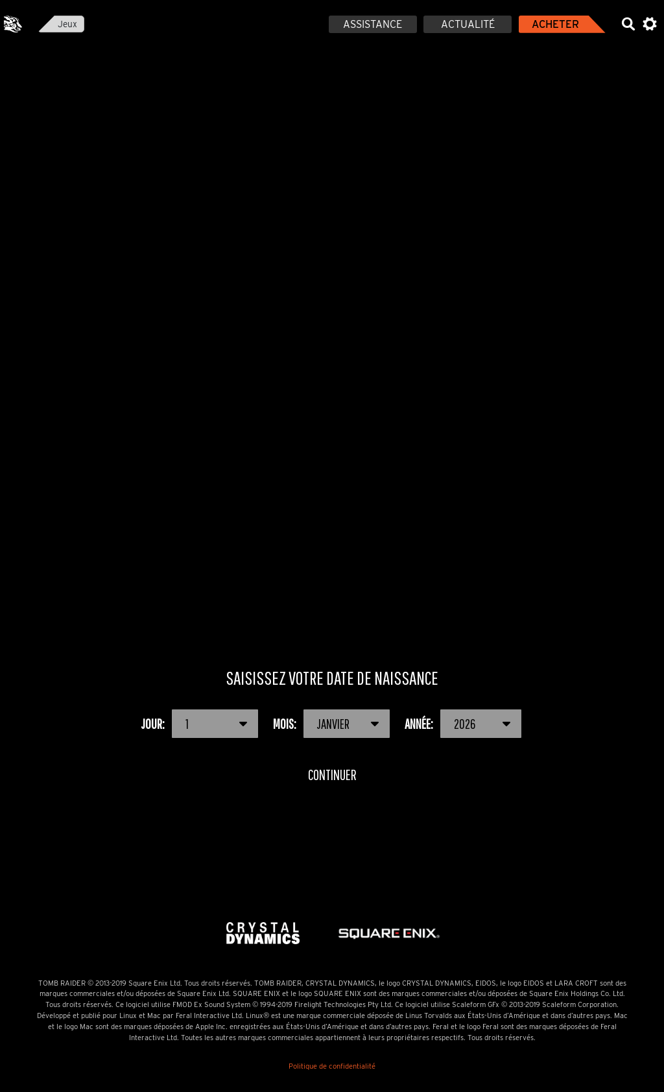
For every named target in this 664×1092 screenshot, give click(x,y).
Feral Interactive (13, 24)
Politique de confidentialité (332, 1066)
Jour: (200, 723)
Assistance (372, 24)
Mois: (332, 723)
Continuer (331, 774)
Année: (464, 723)
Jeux (67, 24)
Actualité (468, 24)
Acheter (555, 24)
